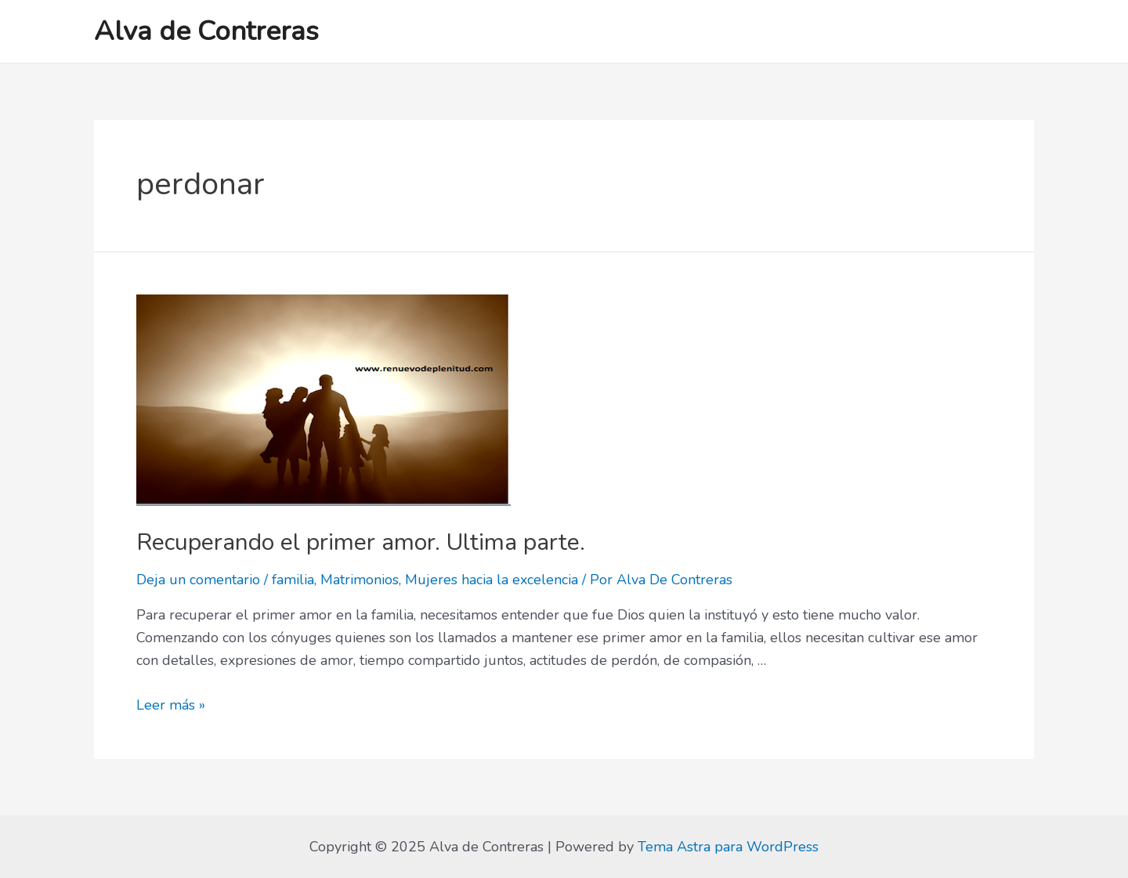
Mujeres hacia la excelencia (491, 579)
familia (293, 579)
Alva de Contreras (206, 31)
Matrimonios (359, 579)
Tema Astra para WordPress (728, 846)
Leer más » (170, 705)
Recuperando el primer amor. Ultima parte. (360, 542)
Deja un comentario (198, 579)
